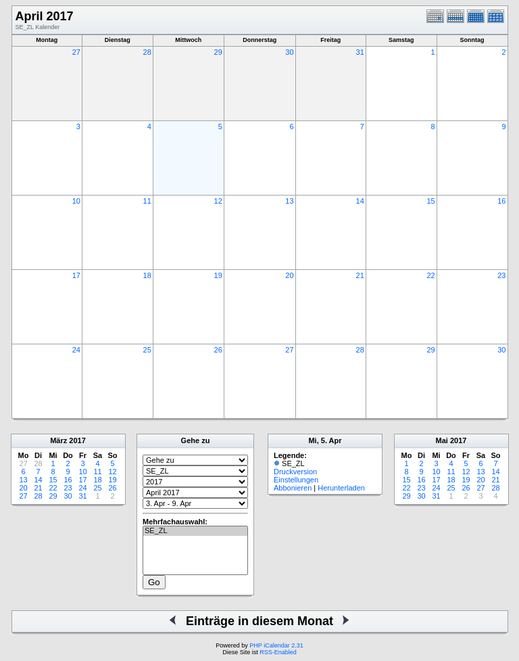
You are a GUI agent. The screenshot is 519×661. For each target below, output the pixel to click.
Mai (442, 440)
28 (147, 52)
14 (360, 201)
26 (218, 350)
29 (218, 52)
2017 (77, 440)
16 (501, 201)
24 (76, 350)
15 (430, 201)
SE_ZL (195, 531)
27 (76, 52)
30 (289, 52)
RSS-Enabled (278, 652)
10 (76, 201)
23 (501, 275)
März (58, 440)
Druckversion (295, 472)
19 (218, 275)
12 (218, 201)
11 (147, 201)
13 (289, 201)
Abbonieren (293, 488)
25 (147, 350)
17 (76, 275)
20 (289, 275)
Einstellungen (296, 480)
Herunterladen (341, 488)
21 (360, 275)
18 (147, 275)
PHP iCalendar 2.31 (276, 645)
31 (360, 52)
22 (430, 275)
